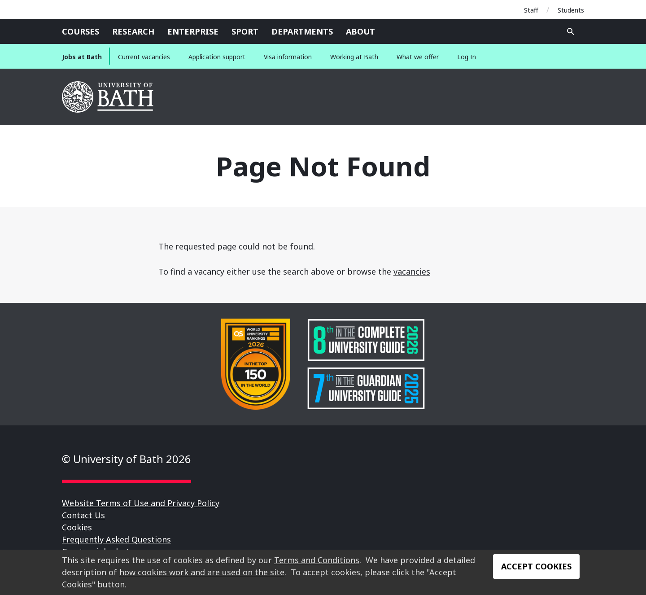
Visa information (288, 56)
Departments (302, 31)
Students (571, 10)
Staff (531, 10)
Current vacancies (144, 56)
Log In (466, 56)
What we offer (418, 56)
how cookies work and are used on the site (201, 572)
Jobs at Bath (82, 56)
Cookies (77, 527)
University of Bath (108, 97)
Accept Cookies (536, 566)
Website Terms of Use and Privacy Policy (140, 503)
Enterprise (192, 31)
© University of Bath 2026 (126, 458)
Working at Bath (354, 56)
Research (133, 31)
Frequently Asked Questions (116, 539)
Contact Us (83, 515)
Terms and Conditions (316, 560)
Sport (244, 31)
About (360, 31)
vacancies (411, 271)
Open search (570, 31)
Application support (216, 56)
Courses (80, 31)
